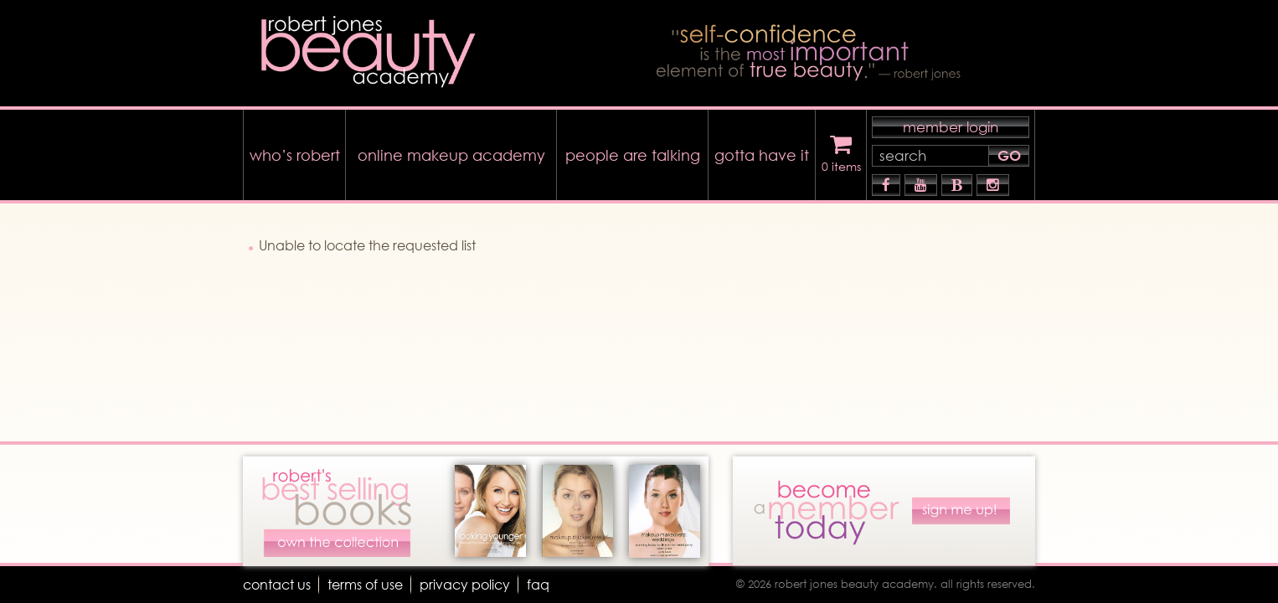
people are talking (632, 155)
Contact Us (277, 584)
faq (538, 584)
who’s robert (295, 155)
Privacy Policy (465, 584)
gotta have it (761, 155)
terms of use (365, 584)
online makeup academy (451, 155)
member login (950, 127)
